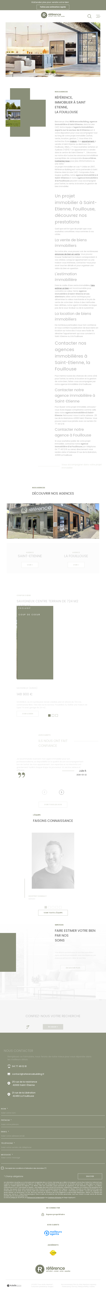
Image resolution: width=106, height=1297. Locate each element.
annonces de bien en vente (67, 256)
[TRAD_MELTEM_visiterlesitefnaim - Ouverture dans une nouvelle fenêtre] (53, 1253)
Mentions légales (89, 1284)
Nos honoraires (66, 1284)
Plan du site (77, 1284)
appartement (88, 144)
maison (73, 144)
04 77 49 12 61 (19, 1066)
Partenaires (66, 1287)
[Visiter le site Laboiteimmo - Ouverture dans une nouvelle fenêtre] (14, 1286)
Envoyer (90, 1176)
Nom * (4, 1109)
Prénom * (6, 1120)
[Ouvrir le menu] (98, 16)
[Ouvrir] (89, 16)
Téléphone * (8, 1143)
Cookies (92, 1286)
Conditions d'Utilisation (55, 1197)
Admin (73, 1287)
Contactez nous (62, 163)
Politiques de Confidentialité (35, 1197)
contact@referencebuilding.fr (28, 1073)
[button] (61, 792)
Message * (7, 1155)
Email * (5, 1132)
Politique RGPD (83, 1287)
